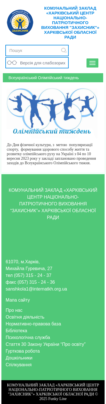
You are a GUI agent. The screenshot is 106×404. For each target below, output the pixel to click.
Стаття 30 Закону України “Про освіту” (46, 344)
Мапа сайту (18, 300)
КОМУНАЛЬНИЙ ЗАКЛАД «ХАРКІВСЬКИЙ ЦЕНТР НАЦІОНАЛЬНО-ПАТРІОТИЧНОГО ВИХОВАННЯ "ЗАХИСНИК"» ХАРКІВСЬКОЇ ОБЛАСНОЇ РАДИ (70, 22)
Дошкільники (19, 357)
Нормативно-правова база (33, 323)
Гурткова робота (23, 351)
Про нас (14, 310)
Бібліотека (16, 330)
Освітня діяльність (25, 317)
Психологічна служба (28, 337)
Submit (64, 50)
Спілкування (19, 364)
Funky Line (57, 399)
